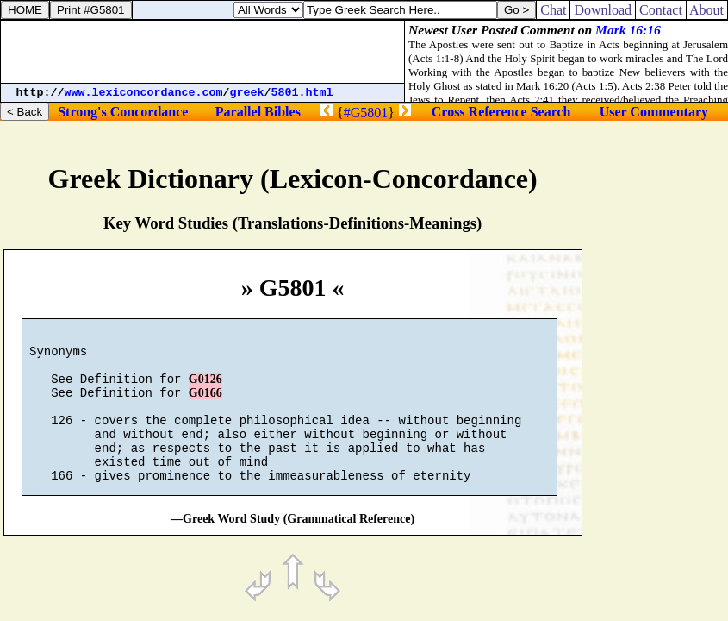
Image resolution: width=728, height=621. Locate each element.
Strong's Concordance (123, 111)
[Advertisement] (202, 52)
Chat (553, 10)
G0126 (205, 389)
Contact (661, 10)
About (707, 10)
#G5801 (366, 112)
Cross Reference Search (501, 111)
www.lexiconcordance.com (144, 92)
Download (602, 10)
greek (247, 92)
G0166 (205, 405)
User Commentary (654, 111)
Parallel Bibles (258, 111)
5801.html (302, 92)
